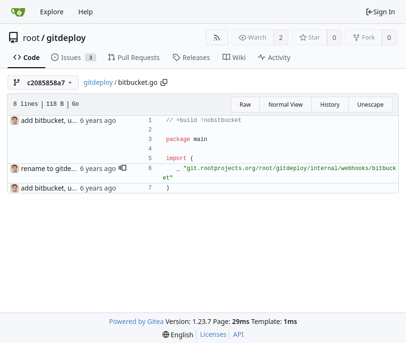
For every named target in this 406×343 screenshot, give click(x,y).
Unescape (370, 105)
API (238, 334)
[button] (122, 168)
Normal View (285, 105)
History (329, 105)
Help (85, 11)
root (31, 37)
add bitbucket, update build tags (71, 120)
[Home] (18, 11)
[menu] (177, 334)
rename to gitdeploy (52, 168)
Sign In (380, 11)
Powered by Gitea (136, 321)
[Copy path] (164, 82)
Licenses (213, 334)
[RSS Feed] (217, 37)
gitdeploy (66, 37)
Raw (245, 105)
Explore (51, 11)
